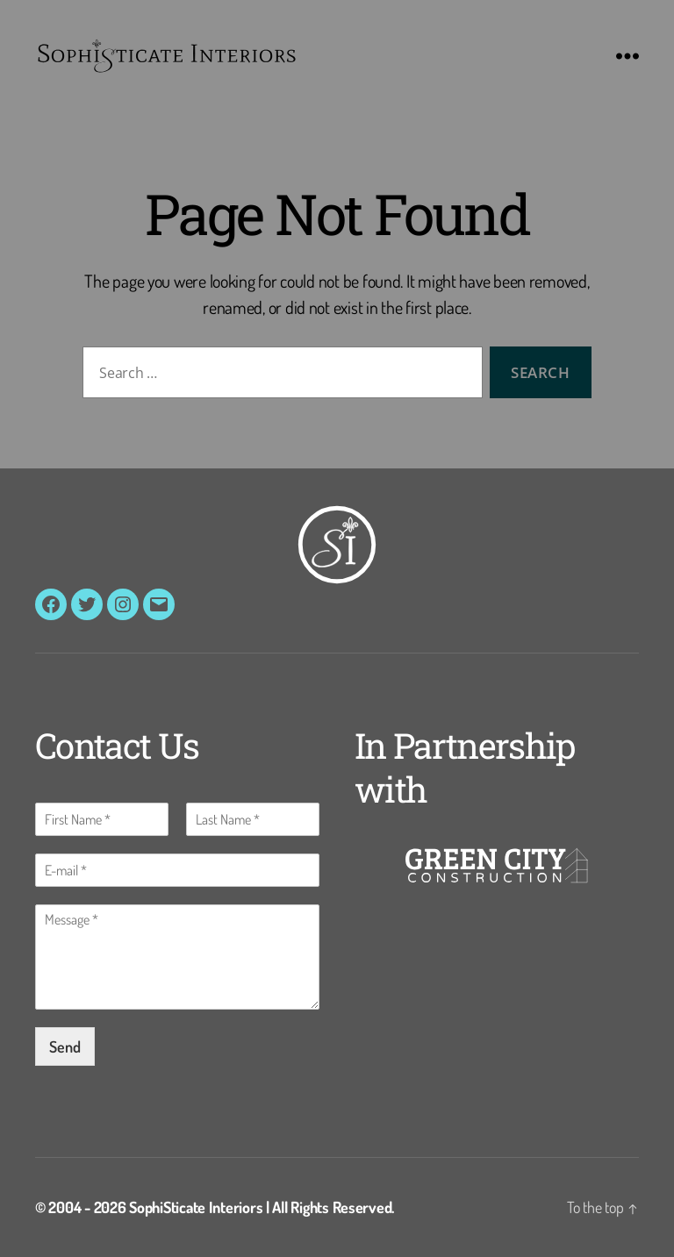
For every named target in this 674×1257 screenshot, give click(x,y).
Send (65, 1046)
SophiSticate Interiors (195, 1207)
